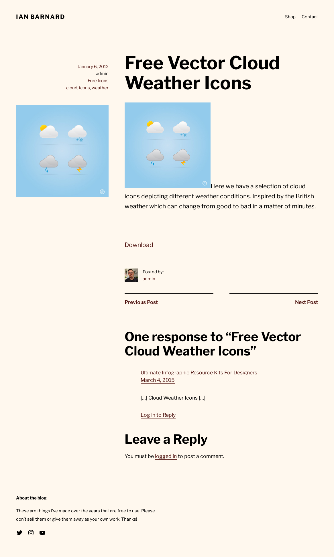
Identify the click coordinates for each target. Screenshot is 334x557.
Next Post (306, 302)
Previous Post (141, 302)
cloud (71, 87)
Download (139, 244)
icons (84, 87)
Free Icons (98, 80)
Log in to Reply (158, 415)
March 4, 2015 (158, 380)
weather (100, 87)
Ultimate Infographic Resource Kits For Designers (199, 373)
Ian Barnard (40, 16)
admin (149, 278)
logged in (166, 456)
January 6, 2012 (93, 66)
